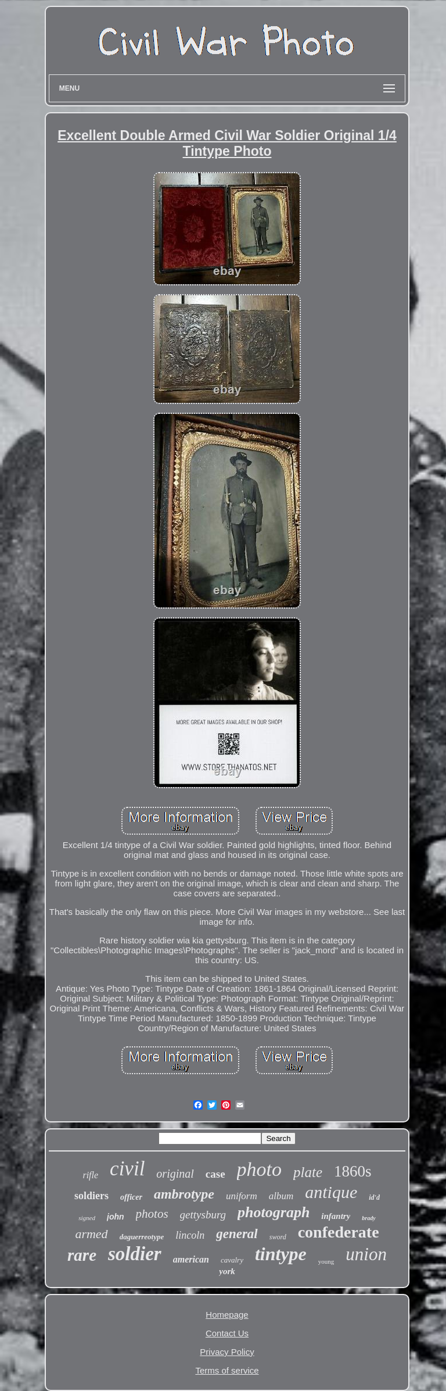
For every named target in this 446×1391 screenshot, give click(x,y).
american (191, 1259)
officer (131, 1197)
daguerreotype (142, 1236)
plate (307, 1172)
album (281, 1196)
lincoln (189, 1235)
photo (259, 1169)
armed (91, 1233)
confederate (338, 1232)
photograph (274, 1212)
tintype (281, 1253)
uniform (241, 1196)
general (237, 1233)
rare (81, 1255)
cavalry (232, 1260)
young (326, 1261)
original (174, 1173)
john (115, 1216)
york (227, 1271)
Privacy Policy (227, 1352)
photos (152, 1214)
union (366, 1254)
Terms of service (226, 1370)
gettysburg (203, 1214)
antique (331, 1192)
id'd (374, 1197)
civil (127, 1168)
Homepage (227, 1315)
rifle (90, 1175)
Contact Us (227, 1333)
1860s (353, 1171)
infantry (335, 1216)
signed (86, 1217)
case (215, 1174)
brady (368, 1218)
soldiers (91, 1196)
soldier (134, 1253)
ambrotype (184, 1194)
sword (277, 1237)
